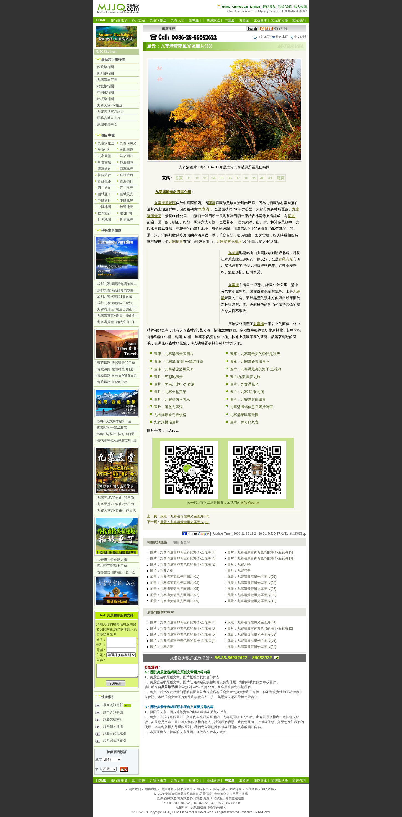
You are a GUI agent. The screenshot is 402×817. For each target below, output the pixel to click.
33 (205, 178)
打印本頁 (261, 36)
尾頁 (280, 178)
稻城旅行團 (105, 86)
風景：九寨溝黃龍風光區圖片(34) (184, 516)
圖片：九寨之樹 (161, 570)
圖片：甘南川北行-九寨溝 (174, 384)
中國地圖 (104, 207)
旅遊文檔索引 (109, 720)
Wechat (253, 503)
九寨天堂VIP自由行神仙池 (116, 510)
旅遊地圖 (126, 207)
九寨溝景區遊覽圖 (244, 415)
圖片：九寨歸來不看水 (172, 399)
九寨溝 (204, 209)
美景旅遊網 (198, 807)
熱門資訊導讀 (109, 713)
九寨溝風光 (128, 143)
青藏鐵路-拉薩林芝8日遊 (115, 369)
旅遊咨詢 (299, 20)
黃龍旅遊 (126, 149)
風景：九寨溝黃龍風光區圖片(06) (251, 589)
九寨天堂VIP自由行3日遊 (115, 498)
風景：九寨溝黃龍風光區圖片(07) (174, 595)
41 (270, 178)
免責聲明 (167, 789)
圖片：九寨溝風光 (244, 384)
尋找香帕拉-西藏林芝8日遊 (117, 440)
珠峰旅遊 (126, 175)
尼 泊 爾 (126, 213)
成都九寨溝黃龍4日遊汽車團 (118, 303)
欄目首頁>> (181, 542)
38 (246, 178)
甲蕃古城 (104, 162)
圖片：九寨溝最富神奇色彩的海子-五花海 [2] (183, 564)
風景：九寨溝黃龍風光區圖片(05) (174, 589)
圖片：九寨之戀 (239, 564)
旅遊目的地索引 (110, 734)
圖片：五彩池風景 (168, 377)
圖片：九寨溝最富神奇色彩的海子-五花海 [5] (260, 552)
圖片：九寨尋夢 (239, 570)
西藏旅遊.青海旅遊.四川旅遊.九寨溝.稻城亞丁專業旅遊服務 (204, 798)
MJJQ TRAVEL (278, 533)
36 (230, 178)
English (255, 6)
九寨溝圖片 (188, 167)
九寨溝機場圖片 (166, 422)
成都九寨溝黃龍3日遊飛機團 (118, 297)
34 (213, 178)
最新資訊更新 (114, 706)
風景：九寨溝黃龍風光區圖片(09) (174, 601)
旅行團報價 (119, 20)
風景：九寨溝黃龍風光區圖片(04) (251, 583)
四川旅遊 (138, 20)
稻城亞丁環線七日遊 (112, 566)
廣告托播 (219, 789)
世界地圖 (104, 220)
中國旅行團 (105, 92)
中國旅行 (104, 200)
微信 (243, 503)
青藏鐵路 (104, 181)
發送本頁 (279, 36)
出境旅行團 (105, 99)
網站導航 (269, 7)
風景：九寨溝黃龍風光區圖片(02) (251, 577)
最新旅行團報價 (113, 59)
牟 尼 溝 (104, 149)
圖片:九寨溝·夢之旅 (245, 377)
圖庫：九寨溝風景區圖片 (174, 354)
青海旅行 (126, 181)
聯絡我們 (285, 7)
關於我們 (135, 789)
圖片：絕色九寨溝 (168, 407)
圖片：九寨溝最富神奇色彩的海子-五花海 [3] (260, 558)
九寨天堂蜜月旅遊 (110, 112)
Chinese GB (240, 6)
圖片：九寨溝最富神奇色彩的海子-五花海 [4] (183, 558)
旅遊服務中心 (107, 124)
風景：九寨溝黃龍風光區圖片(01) (174, 577)
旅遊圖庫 (260, 20)
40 (262, 178)
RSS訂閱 (273, 28)
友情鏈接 (252, 789)
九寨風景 (176, 242)
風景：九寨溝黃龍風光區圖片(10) (251, 601)
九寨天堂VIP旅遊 (109, 105)
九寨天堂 (177, 20)
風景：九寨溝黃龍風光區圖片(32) (184, 522)
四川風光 (126, 188)
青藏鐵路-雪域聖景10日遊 (116, 363)
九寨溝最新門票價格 (170, 415)
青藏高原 (286, 259)
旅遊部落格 (279, 20)
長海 (291, 216)
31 (189, 178)
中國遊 (230, 20)
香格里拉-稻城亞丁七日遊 (116, 572)
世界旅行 (104, 213)
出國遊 (244, 20)
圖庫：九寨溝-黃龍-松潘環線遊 (178, 361)
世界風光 (126, 220)
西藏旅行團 (105, 67)
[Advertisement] (183, 287)
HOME (226, 6)
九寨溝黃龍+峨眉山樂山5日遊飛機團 (124, 309)
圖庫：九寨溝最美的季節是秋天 (255, 354)
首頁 (179, 178)
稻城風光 (126, 194)
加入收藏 (300, 7)
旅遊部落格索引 (110, 741)
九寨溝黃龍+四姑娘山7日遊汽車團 (122, 322)
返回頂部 (298, 533)
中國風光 (126, 200)
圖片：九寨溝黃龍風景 (248, 399)
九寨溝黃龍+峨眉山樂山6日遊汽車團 (124, 316)
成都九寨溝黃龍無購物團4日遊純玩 (123, 284)
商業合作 (203, 789)
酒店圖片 (126, 156)
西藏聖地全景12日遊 (112, 428)
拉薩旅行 (104, 175)
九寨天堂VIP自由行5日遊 (115, 504)
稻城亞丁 (195, 20)
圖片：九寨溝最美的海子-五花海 (255, 369)
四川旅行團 (105, 73)
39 (254, 178)
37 (238, 178)
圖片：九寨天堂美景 (170, 392)
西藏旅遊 (213, 20)
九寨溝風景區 (244, 167)
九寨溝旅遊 (158, 20)
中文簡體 (298, 36)
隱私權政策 (185, 789)
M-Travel (264, 812)
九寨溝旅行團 (107, 80)
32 (197, 178)
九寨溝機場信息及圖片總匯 (251, 407)
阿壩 (211, 203)
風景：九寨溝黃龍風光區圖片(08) (251, 595)
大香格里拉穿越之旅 (112, 559)
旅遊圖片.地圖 (109, 727)
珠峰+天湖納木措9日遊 (114, 421)
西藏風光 (126, 169)
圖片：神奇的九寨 (244, 422)
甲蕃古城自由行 (108, 118)
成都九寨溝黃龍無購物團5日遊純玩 (123, 290)
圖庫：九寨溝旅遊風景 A (249, 361)
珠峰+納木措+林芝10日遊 (116, 434)
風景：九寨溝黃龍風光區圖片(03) (174, 583)
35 (221, 178)
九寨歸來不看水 (229, 242)
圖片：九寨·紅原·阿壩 (247, 392)
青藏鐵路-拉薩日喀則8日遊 (117, 375)
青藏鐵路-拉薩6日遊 (112, 382)
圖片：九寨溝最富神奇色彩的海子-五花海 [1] (183, 552)
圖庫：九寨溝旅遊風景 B (173, 369)
